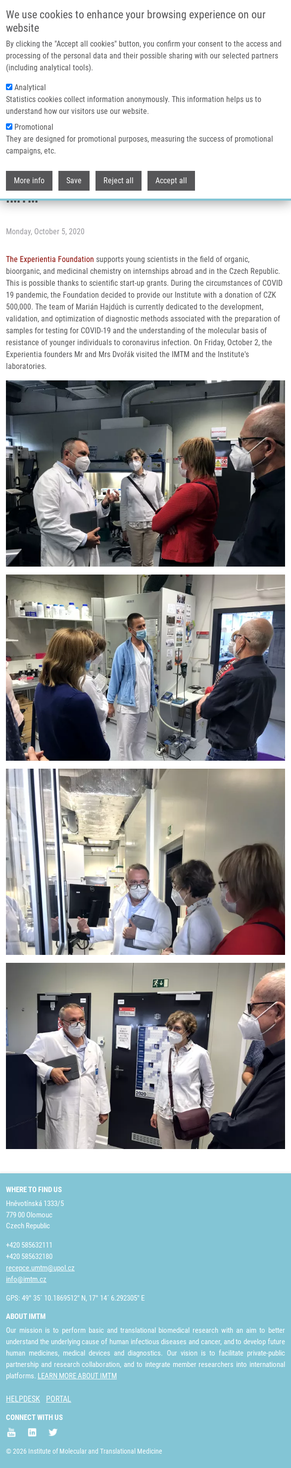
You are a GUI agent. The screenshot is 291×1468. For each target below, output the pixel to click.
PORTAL (58, 1399)
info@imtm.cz (26, 1279)
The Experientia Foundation (50, 259)
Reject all (118, 175)
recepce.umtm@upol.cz (40, 1267)
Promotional (33, 122)
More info (29, 175)
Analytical (30, 82)
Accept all (171, 175)
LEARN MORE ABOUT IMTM (77, 1375)
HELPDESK (23, 1399)
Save (74, 175)
